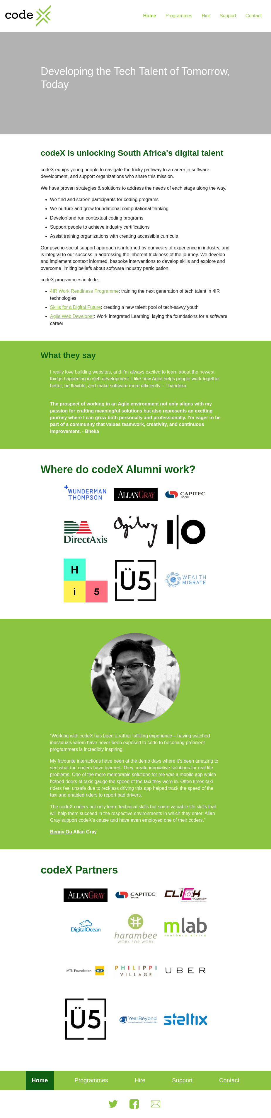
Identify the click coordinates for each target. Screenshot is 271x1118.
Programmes (179, 15)
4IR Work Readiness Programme (84, 291)
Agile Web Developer (72, 316)
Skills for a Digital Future (75, 307)
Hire (206, 15)
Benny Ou (61, 831)
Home (149, 15)
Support (228, 15)
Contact (254, 15)
